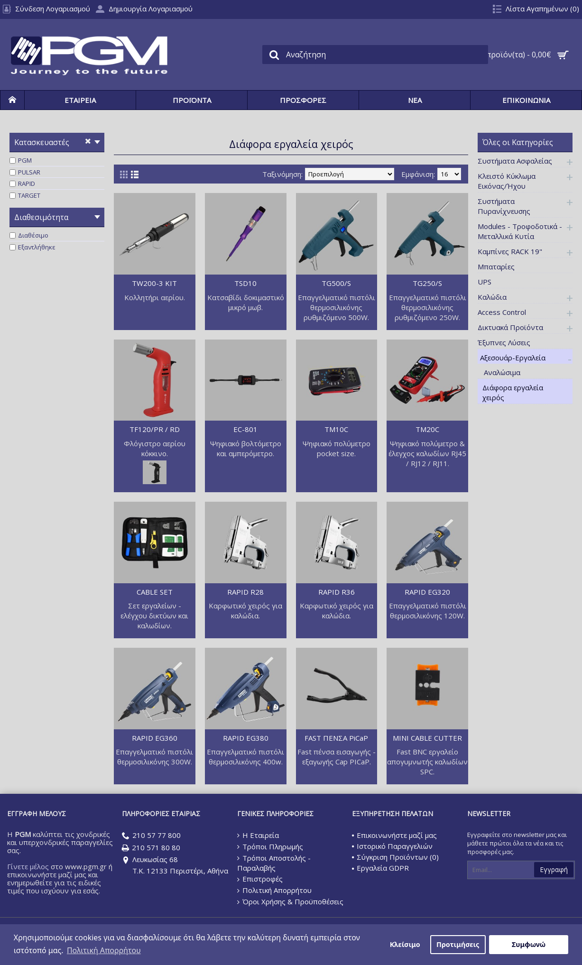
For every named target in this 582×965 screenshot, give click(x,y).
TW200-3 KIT (154, 283)
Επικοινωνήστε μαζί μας (394, 835)
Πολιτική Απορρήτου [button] (104, 950)
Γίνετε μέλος (28, 866)
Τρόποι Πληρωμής (270, 846)
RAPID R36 (336, 592)
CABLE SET (155, 592)
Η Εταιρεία (258, 835)
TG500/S (336, 283)
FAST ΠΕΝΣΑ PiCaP (336, 738)
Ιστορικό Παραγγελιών (392, 846)
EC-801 (245, 429)
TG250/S (427, 283)
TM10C (336, 429)
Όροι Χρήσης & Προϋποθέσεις (290, 902)
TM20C (427, 429)
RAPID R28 (245, 592)
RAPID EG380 (245, 738)
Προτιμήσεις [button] (457, 944)
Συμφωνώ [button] (528, 944)
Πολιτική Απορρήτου (274, 890)
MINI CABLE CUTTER (427, 738)
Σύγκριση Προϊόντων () (395, 857)
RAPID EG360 (154, 738)
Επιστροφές (260, 878)
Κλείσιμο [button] (405, 944)
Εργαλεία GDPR (380, 868)
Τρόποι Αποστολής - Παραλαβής (274, 863)
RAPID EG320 (427, 592)
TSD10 (245, 283)
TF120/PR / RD (154, 429)
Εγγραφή (554, 869)
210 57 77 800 (151, 835)
